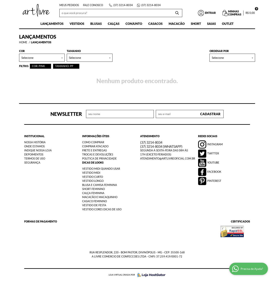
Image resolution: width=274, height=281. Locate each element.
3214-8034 (123, 5)
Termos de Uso (34, 158)
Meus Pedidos (69, 5)
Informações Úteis (95, 136)
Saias (211, 23)
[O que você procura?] (177, 13)
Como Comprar (93, 142)
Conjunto (134, 23)
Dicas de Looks (93, 162)
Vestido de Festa (94, 205)
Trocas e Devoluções (97, 154)
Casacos (155, 23)
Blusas (96, 23)
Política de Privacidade (99, 158)
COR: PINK (38, 66)
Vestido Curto (92, 176)
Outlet (228, 23)
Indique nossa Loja (38, 150)
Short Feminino (93, 189)
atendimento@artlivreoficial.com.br (167, 158)
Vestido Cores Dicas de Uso (101, 209)
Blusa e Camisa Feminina (99, 185)
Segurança (32, 162)
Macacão (177, 23)
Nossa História (35, 142)
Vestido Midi (91, 172)
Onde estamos (34, 146)
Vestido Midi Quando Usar (101, 168)
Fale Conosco (93, 5)
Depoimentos (33, 154)
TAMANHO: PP (64, 66)
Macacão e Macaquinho (99, 197)
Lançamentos (51, 23)
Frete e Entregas (94, 150)
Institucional (34, 136)
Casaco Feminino (94, 201)
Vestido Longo (93, 180)
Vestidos (77, 23)
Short (196, 23)
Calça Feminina (93, 193)
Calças (113, 23)
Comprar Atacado (95, 146)
